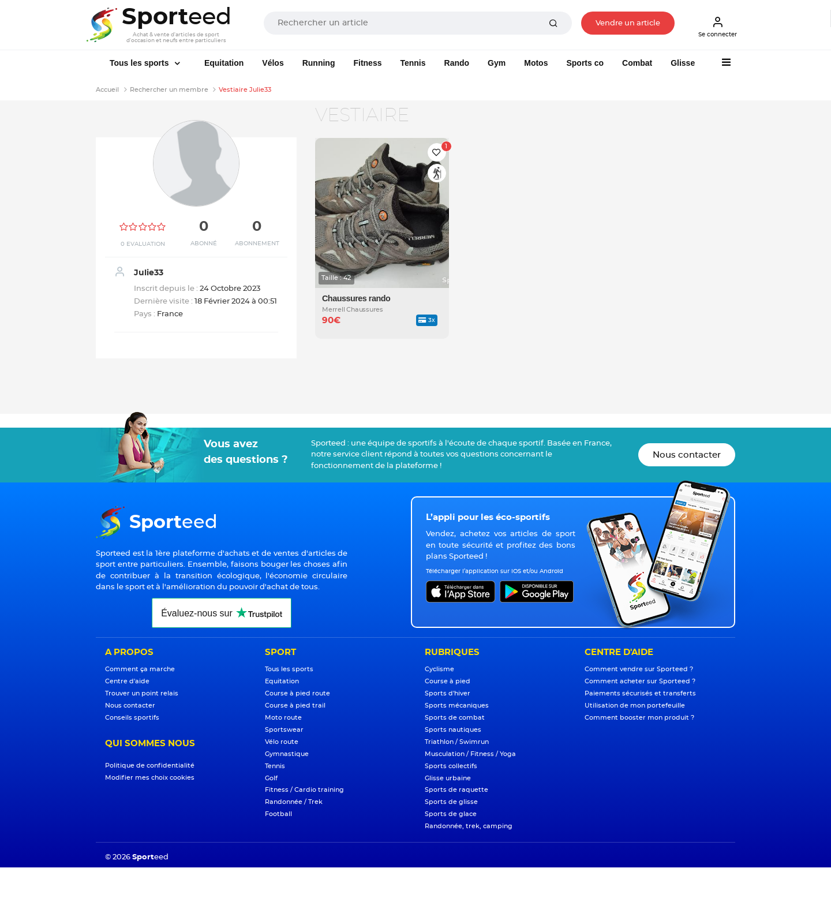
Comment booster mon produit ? (639, 717)
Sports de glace (451, 814)
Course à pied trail (295, 705)
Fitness (367, 63)
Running (318, 63)
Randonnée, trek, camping (468, 826)
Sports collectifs (451, 766)
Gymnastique (287, 754)
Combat (637, 63)
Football (278, 814)
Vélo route (281, 742)
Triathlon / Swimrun (457, 742)
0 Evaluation (143, 244)
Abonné (203, 243)
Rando (457, 63)
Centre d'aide (127, 681)
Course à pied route (297, 693)
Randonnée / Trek (294, 802)
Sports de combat (455, 717)
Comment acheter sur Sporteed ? (640, 681)
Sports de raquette (456, 790)
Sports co (585, 63)
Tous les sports (140, 63)
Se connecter (717, 27)
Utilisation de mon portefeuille (635, 705)
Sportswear (284, 730)
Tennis (412, 63)
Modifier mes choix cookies (149, 777)
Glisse (683, 63)
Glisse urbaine (448, 778)
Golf (271, 778)
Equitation (224, 63)
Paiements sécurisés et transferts (640, 693)
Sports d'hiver (447, 693)
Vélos (272, 63)
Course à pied (447, 681)
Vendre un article (628, 23)
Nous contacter (687, 455)
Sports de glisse (451, 802)
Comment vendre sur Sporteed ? (639, 669)
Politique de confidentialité (149, 765)
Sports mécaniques (457, 705)
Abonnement (257, 243)
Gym (497, 63)
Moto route (283, 717)
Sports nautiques (453, 730)
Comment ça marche (140, 669)
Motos (536, 63)
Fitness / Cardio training (304, 790)
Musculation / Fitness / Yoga (470, 754)
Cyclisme (439, 669)
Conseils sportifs (132, 717)
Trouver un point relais (141, 693)
